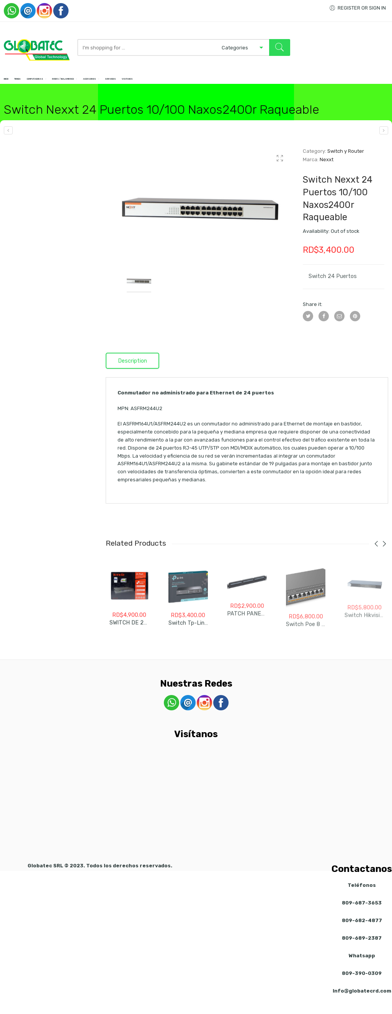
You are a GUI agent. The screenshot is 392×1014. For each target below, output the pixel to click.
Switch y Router (345, 161)
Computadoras (72, 84)
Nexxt (326, 170)
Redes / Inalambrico (131, 84)
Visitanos (260, 84)
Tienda (36, 84)
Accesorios (185, 84)
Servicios (226, 84)
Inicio (10, 84)
